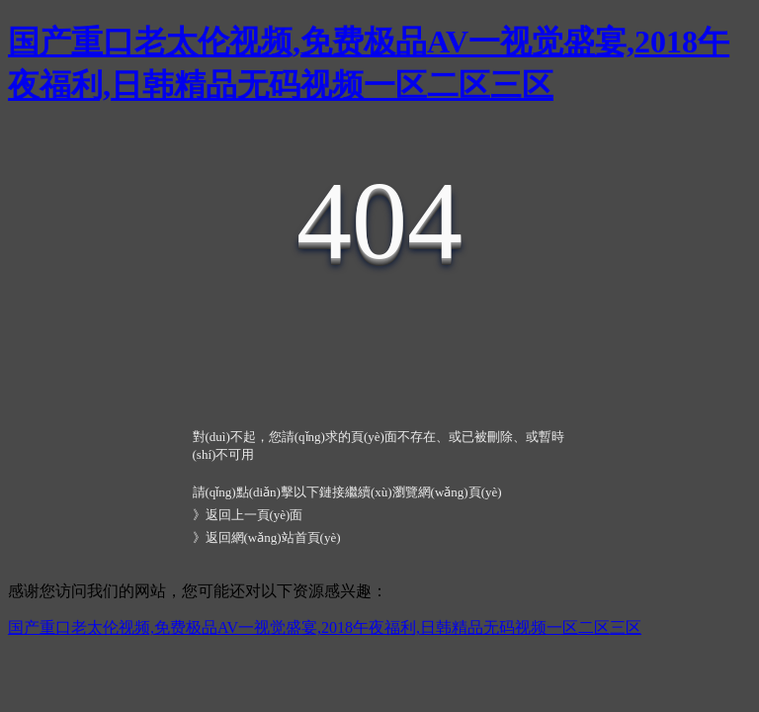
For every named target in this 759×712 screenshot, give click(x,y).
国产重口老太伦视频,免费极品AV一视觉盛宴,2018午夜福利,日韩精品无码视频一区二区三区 (324, 627)
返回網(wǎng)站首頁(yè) (273, 537)
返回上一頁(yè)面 (254, 514)
